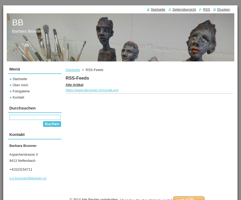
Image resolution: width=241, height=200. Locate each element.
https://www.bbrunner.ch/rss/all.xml (92, 90)
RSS (206, 9)
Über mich (20, 85)
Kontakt (18, 97)
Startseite (73, 70)
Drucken (223, 9)
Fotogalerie (21, 91)
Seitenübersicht (184, 9)
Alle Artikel (74, 85)
